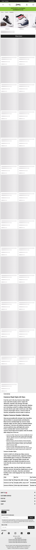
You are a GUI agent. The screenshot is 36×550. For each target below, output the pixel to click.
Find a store (4, 524)
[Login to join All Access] (18, 8)
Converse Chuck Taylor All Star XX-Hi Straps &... (18, 542)
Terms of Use (4, 521)
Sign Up (4, 512)
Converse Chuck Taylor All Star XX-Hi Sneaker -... (18, 539)
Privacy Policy (10, 521)
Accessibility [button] (31, 1)
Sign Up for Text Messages (7, 515)
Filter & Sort (18, 36)
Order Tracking (5, 1)
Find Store (31, 527)
